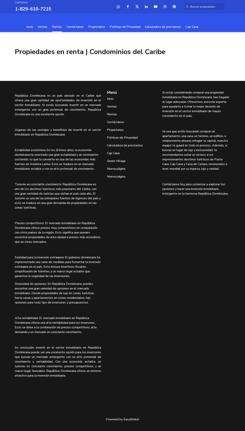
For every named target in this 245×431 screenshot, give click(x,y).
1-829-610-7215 (33, 9)
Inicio (29, 27)
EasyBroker (131, 419)
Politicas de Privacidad (125, 27)
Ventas (42, 27)
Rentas (57, 27)
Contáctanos (75, 27)
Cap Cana (192, 27)
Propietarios (96, 27)
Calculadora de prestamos (163, 27)
